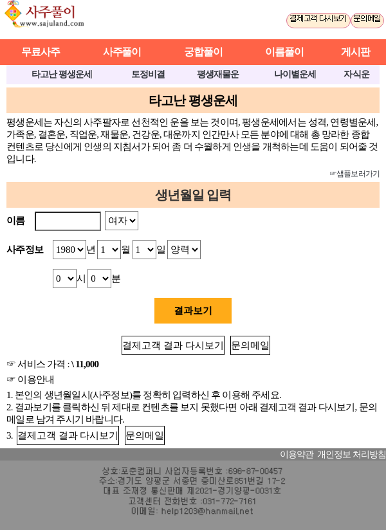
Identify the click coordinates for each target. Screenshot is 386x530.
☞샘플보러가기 (354, 173)
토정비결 (148, 74)
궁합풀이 (203, 51)
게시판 (355, 51)
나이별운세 (295, 74)
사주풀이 (50, 19)
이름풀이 (284, 51)
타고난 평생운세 (62, 74)
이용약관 (296, 454)
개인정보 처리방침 (351, 454)
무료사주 (40, 51)
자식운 (356, 74)
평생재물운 (218, 74)
